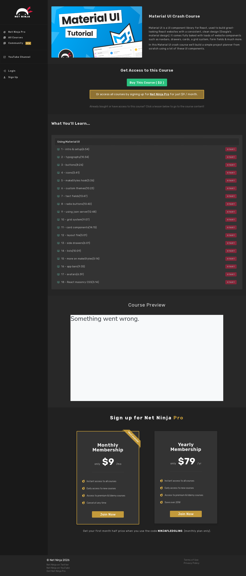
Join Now (108, 514)
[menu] (24, 55)
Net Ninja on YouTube (58, 568)
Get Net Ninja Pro (56, 571)
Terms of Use (191, 560)
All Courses (15, 37)
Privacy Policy (191, 563)
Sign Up (13, 77)
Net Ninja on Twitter (58, 564)
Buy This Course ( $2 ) (147, 82)
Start (231, 149)
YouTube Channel (19, 57)
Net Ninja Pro (16, 32)
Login (11, 71)
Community (16, 43)
